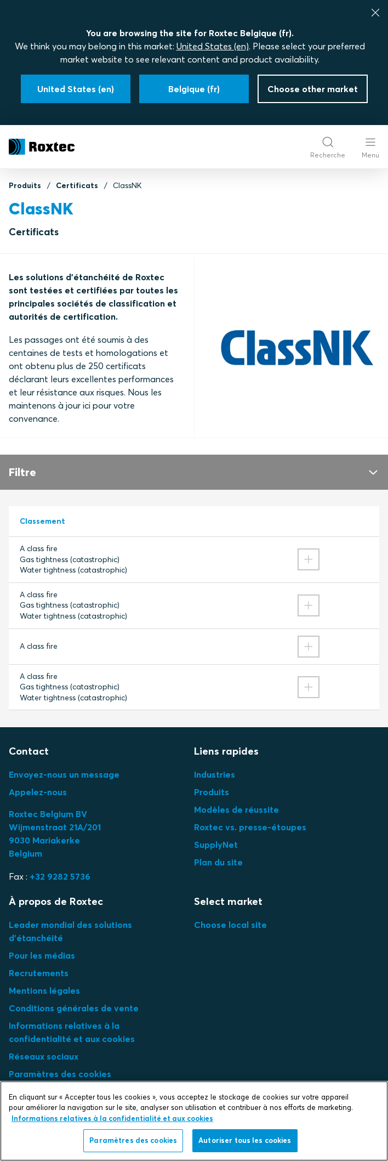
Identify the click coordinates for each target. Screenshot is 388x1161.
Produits (25, 185)
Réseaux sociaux (43, 1056)
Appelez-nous (38, 791)
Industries (214, 774)
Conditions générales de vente (74, 1008)
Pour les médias (42, 955)
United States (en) (212, 46)
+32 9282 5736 (60, 876)
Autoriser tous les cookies (244, 1140)
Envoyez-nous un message (64, 774)
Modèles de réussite (236, 809)
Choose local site (230, 924)
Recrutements (39, 972)
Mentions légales (44, 990)
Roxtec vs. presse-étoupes (250, 827)
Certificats (77, 185)
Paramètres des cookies (60, 1073)
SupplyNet (216, 844)
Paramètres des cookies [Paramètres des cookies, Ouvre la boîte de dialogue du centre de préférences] (133, 1140)
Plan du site (218, 862)
